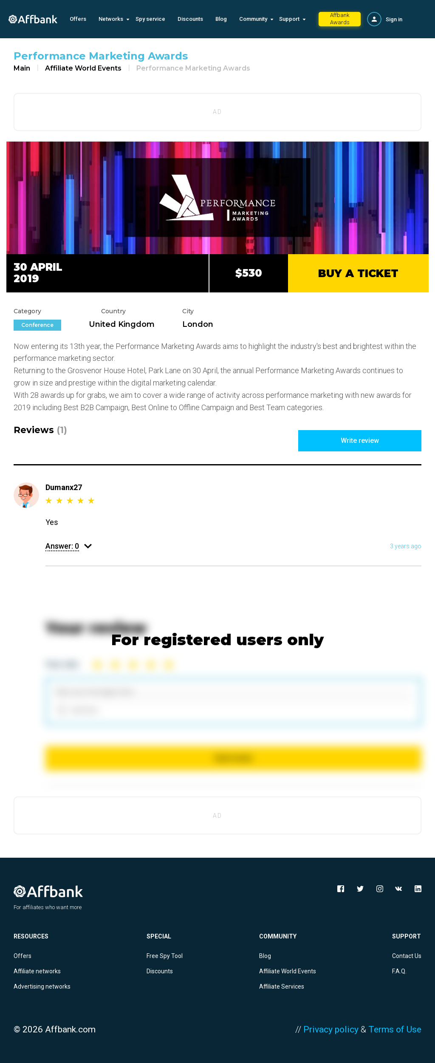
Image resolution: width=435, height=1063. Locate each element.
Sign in (394, 19)
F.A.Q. (399, 971)
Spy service (150, 19)
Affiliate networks (37, 971)
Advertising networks (42, 986)
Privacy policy (331, 1029)
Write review (360, 441)
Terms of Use (394, 1029)
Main (22, 68)
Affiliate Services (281, 986)
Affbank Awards (340, 19)
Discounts (190, 19)
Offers (78, 19)
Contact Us (406, 956)
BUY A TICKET (358, 273)
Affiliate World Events (83, 68)
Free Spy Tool (165, 956)
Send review (233, 758)
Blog (221, 19)
